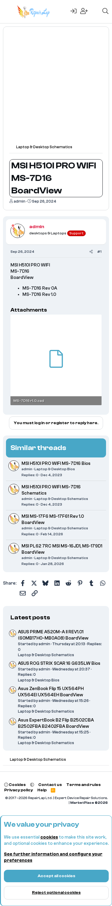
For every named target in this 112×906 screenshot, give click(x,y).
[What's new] (95, 11)
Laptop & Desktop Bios (54, 469)
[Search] (105, 11)
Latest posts (30, 617)
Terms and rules (83, 784)
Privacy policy (18, 790)
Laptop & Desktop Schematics (61, 499)
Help (42, 790)
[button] (32, 784)
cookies (49, 837)
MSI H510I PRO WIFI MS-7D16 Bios (56, 463)
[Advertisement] (56, 88)
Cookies (15, 784)
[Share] (91, 251)
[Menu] (8, 11)
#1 (99, 252)
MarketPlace (89, 803)
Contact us (50, 784)
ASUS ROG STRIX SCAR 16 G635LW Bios (59, 663)
